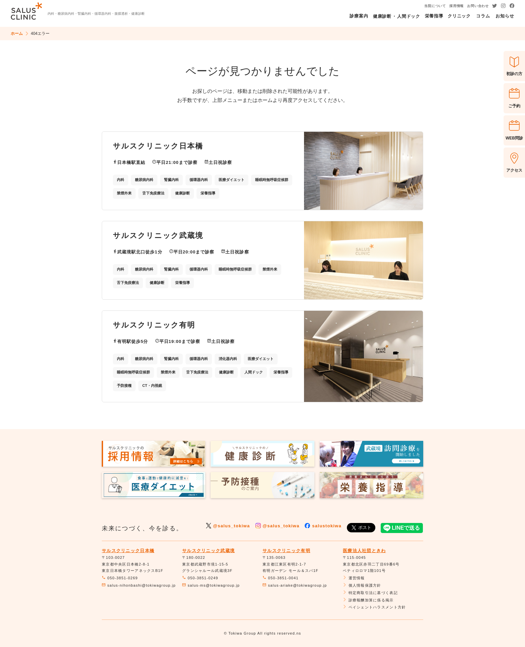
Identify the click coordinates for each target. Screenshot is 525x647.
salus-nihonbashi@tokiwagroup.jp (139, 585)
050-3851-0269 (120, 578)
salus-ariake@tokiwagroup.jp (294, 585)
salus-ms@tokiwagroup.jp (211, 585)
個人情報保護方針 (362, 585)
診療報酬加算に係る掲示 (368, 600)
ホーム (17, 33)
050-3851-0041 (280, 578)
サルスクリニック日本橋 (128, 550)
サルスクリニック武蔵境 (208, 550)
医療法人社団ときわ (364, 550)
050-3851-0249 (200, 578)
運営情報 (354, 578)
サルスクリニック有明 (286, 550)
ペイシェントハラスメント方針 (374, 607)
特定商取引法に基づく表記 (370, 593)
